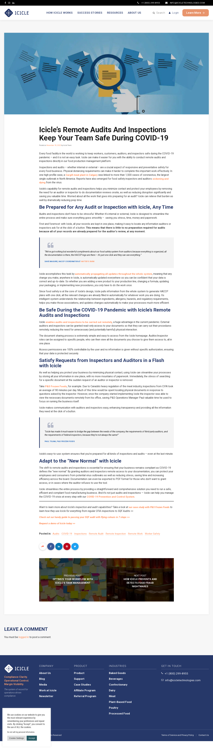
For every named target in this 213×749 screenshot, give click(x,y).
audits (56, 541)
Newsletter (46, 704)
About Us (45, 680)
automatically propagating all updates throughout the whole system (117, 275)
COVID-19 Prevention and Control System (122, 504)
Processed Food (119, 721)
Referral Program (85, 704)
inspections (81, 541)
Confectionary (118, 692)
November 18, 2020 (54, 145)
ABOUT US (135, 13)
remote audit (96, 541)
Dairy (112, 698)
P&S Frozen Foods (56, 388)
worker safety (152, 541)
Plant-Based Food (120, 709)
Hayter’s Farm (87, 263)
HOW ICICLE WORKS (58, 13)
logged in (24, 644)
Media (43, 692)
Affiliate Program (85, 698)
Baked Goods (117, 680)
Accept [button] (32, 738)
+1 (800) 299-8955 (147, 2)
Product (79, 680)
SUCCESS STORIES (89, 13)
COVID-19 (67, 541)
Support (79, 686)
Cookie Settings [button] (16, 738)
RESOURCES (115, 13)
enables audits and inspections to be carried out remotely (81, 323)
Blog (42, 686)
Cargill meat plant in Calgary (85, 175)
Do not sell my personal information (20, 732)
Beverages (116, 686)
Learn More (195, 12)
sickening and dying (51, 183)
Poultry (113, 715)
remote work (135, 541)
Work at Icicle (48, 698)
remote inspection (116, 541)
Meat (112, 704)
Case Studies (82, 692)
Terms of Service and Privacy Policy (177, 743)
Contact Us (203, 743)
